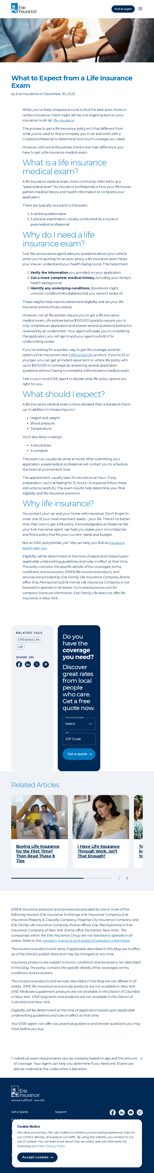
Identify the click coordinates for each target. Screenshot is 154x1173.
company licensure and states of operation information (86, 941)
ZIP (67, 732)
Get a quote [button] (77, 754)
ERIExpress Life (81, 355)
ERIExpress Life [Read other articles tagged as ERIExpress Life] (28, 639)
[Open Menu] (140, 9)
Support (61, 1112)
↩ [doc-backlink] (141, 1058)
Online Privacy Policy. (51, 1146)
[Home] (25, 8)
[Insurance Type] (79, 724)
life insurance (64, 120)
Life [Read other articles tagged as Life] (20, 647)
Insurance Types (74, 717)
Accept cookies (35, 1157)
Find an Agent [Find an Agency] (123, 8)
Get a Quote (19, 1112)
